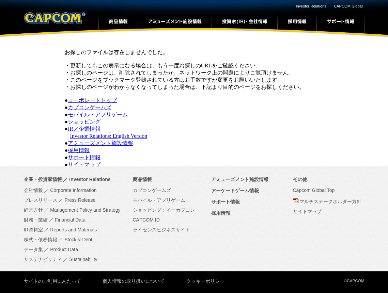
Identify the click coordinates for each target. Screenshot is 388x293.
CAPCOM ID (146, 220)
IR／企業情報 (84, 129)
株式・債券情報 (40, 239)
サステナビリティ (43, 259)
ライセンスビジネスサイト (161, 229)
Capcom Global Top (314, 190)
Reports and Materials (73, 229)
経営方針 (33, 210)
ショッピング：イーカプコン (164, 210)
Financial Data (70, 220)
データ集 (33, 249)
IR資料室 (33, 229)
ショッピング (84, 122)
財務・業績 (36, 220)
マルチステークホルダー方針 (330, 201)
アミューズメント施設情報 (100, 143)
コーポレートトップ (92, 100)
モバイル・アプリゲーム (98, 114)
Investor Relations (311, 6)
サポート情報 (84, 157)
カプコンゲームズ (89, 107)
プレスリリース (40, 200)
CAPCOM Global (348, 6)
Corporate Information (73, 190)
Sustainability (83, 259)
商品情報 (142, 179)
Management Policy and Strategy (85, 210)
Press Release (79, 200)
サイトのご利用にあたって (52, 281)
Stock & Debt (78, 239)
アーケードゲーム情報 (235, 190)
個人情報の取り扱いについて (134, 281)
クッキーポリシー (205, 281)
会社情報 (33, 190)
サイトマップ (84, 164)
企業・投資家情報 (43, 179)
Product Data (64, 249)
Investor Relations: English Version (109, 136)
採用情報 (79, 150)
